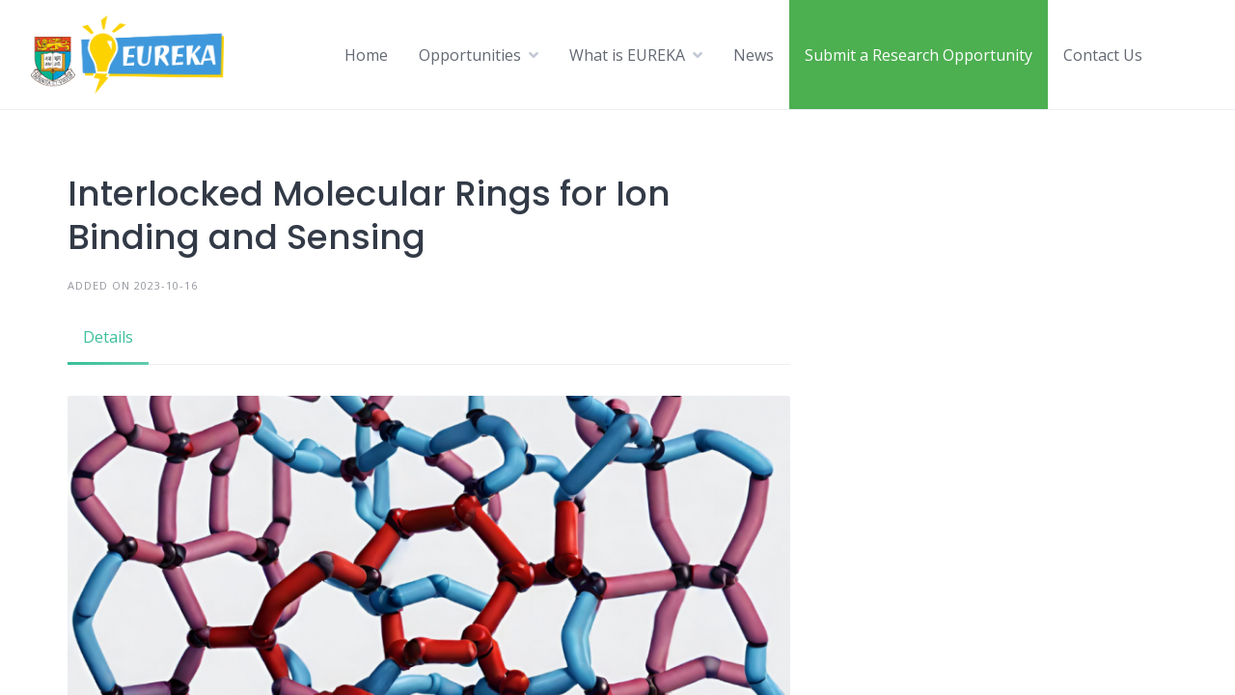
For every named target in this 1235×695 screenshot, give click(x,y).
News (753, 55)
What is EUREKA (627, 55)
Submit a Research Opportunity (918, 55)
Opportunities (470, 55)
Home (366, 55)
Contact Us (1102, 55)
